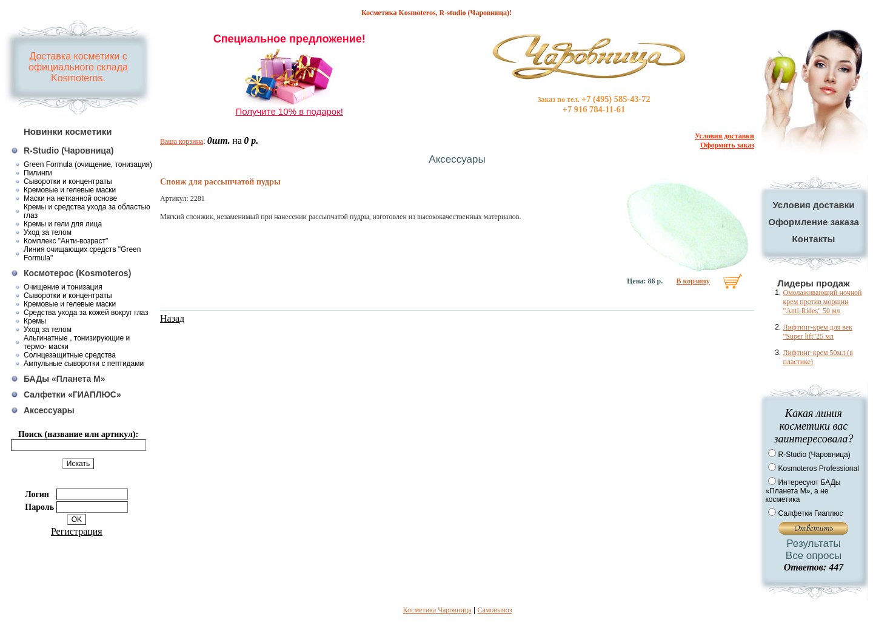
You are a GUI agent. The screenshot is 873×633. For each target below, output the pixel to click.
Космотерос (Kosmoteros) (77, 273)
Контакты (813, 239)
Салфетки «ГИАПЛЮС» (72, 394)
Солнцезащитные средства (70, 355)
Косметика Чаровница (437, 610)
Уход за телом (48, 232)
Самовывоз (494, 610)
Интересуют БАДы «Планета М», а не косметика (802, 491)
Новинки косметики (68, 131)
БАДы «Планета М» (64, 379)
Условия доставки (813, 205)
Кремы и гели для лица (63, 224)
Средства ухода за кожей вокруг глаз (86, 312)
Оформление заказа (813, 222)
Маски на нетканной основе (70, 198)
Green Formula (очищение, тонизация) (88, 164)
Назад (172, 318)
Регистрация (76, 531)
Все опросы (813, 555)
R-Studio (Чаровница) (69, 150)
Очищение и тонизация (63, 287)
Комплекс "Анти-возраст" (66, 241)
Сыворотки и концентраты (68, 181)
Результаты (813, 543)
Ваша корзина (181, 141)
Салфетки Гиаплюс (810, 513)
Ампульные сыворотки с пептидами (84, 363)
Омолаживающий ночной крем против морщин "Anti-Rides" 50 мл (822, 301)
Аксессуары (49, 410)
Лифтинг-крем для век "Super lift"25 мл (817, 331)
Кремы (35, 321)
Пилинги (38, 173)
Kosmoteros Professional (818, 468)
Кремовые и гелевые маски (70, 190)
